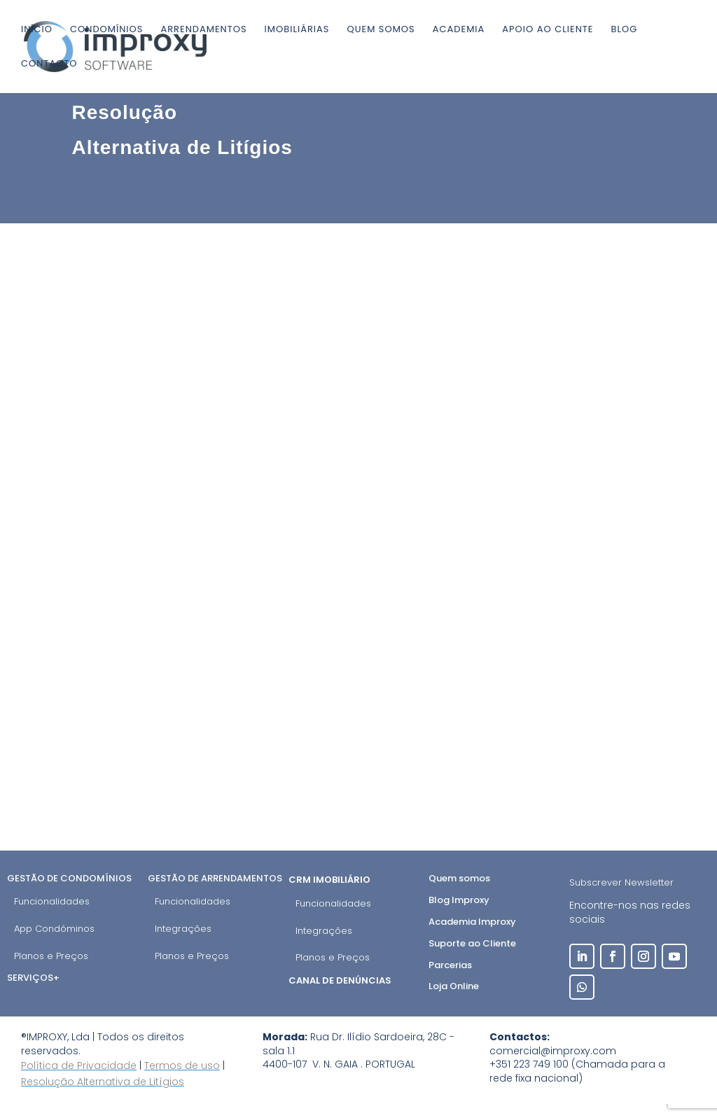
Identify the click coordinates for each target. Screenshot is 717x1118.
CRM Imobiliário (330, 879)
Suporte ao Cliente (472, 943)
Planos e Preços (51, 956)
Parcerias (450, 965)
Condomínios (106, 30)
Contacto (49, 64)
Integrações (183, 928)
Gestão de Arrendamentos (215, 878)
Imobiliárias (297, 30)
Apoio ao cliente (547, 30)
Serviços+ (33, 977)
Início (37, 30)
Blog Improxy (459, 900)
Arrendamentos (203, 30)
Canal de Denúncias (341, 980)
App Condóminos (54, 928)
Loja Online (454, 986)
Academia (459, 30)
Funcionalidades (52, 901)
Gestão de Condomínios (69, 878)
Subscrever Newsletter (621, 882)
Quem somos (381, 30)
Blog (624, 30)
